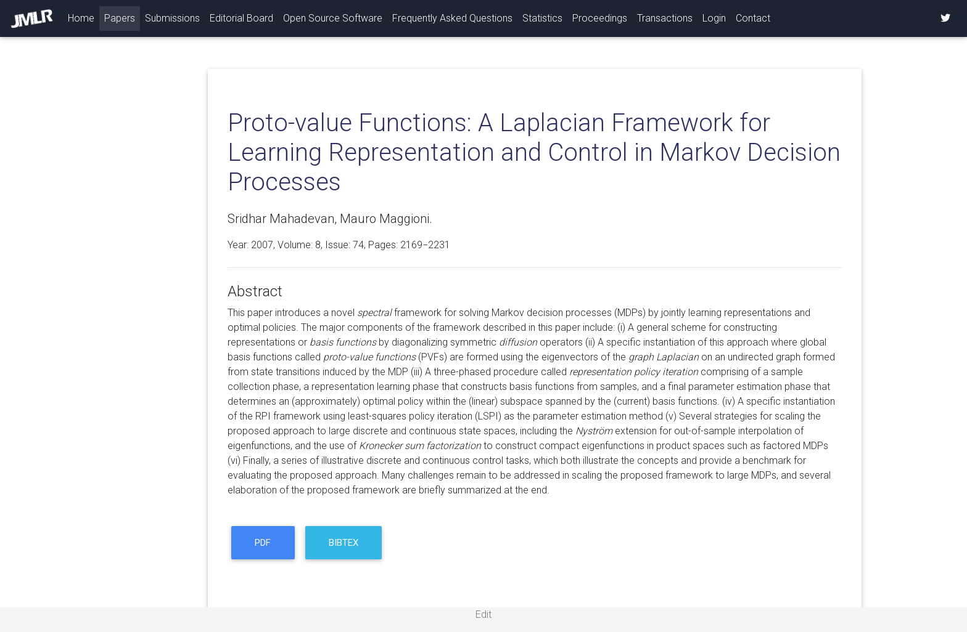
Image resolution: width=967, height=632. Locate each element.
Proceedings (599, 18)
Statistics (542, 18)
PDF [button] (263, 542)
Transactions (665, 18)
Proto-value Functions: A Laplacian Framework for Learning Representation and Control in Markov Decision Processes (534, 152)
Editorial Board (241, 18)
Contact (753, 18)
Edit (483, 614)
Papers (119, 18)
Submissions (172, 18)
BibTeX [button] (343, 542)
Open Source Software (332, 18)
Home (83, 17)
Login (714, 18)
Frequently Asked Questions (452, 18)
